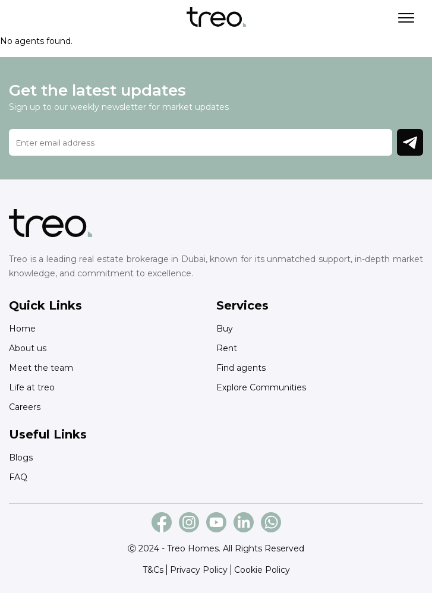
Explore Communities (261, 387)
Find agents (241, 367)
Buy (224, 328)
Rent (226, 348)
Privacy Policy (199, 569)
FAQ (18, 477)
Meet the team (41, 367)
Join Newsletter (410, 142)
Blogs (21, 457)
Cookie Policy (262, 569)
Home (22, 328)
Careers (24, 407)
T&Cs (153, 569)
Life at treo (32, 387)
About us (27, 348)
